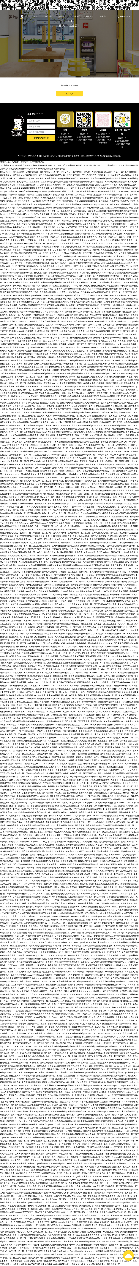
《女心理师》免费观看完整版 (43, 201)
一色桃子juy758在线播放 (55, 1030)
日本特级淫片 (107, 478)
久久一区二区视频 (89, 725)
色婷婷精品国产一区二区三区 (35, 217)
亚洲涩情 (60, 725)
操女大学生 (21, 868)
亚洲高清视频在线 (68, 861)
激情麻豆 (121, 679)
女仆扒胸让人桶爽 (8, 929)
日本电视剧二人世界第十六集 (42, 422)
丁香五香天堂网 (102, 393)
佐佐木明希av (17, 985)
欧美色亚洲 (55, 1147)
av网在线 (129, 403)
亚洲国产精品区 (62, 773)
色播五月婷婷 (49, 266)
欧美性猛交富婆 (103, 383)
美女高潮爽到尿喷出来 (106, 409)
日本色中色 (21, 582)
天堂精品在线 (56, 214)
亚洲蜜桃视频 (87, 871)
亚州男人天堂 (58, 468)
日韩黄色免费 (130, 1059)
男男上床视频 (89, 445)
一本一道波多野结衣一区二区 (47, 708)
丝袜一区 (132, 387)
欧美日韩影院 (64, 1141)
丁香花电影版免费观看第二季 (73, 247)
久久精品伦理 (19, 517)
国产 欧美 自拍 (68, 575)
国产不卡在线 (103, 725)
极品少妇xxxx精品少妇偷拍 (36, 1011)
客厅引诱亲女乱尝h (89, 666)
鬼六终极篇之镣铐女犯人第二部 (14, 630)
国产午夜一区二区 (73, 530)
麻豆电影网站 (6, 175)
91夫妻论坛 (69, 432)
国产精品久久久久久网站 (27, 994)
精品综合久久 (46, 1245)
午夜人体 (4, 1170)
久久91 (119, 500)
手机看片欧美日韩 (84, 1076)
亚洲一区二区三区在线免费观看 (55, 686)
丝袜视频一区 (70, 910)
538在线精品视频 (65, 1154)
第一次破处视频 (27, 637)
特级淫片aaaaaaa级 (31, 1255)
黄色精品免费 (96, 491)
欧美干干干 (115, 595)
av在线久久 (34, 1063)
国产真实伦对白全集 (71, 848)
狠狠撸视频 (33, 1004)
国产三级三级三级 (62, 279)
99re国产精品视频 (90, 335)
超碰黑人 (79, 757)
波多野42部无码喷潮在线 (118, 536)
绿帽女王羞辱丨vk (37, 1203)
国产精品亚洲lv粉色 (44, 279)
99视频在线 (19, 747)
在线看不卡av (104, 188)
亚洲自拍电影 (97, 721)
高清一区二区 (110, 380)
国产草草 (82, 712)
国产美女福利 (125, 289)
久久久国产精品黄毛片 (96, 1264)
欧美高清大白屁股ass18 (27, 955)
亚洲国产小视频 (119, 998)
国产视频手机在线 (99, 536)
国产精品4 (128, 790)
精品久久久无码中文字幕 (104, 871)
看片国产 (56, 481)
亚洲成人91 (66, 803)
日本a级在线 (27, 409)
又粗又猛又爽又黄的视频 (78, 539)
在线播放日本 (83, 351)
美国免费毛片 (61, 1206)
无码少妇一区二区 (41, 253)
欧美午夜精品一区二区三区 (36, 764)
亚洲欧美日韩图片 (99, 1092)
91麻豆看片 (81, 575)
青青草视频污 (33, 903)
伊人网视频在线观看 (9, 400)
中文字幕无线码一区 (112, 855)
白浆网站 (55, 370)
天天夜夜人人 (58, 387)
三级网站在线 (85, 738)
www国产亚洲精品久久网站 (49, 185)
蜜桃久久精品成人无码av (27, 308)
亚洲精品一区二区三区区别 (105, 624)
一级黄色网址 (47, 608)
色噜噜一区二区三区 (67, 471)
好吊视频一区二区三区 (84, 364)
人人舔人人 (50, 653)
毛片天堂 (131, 582)
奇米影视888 (74, 292)
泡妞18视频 (89, 565)
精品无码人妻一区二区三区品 (108, 361)
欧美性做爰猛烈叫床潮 (65, 494)
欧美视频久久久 (33, 387)
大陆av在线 (13, 204)
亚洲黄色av (110, 822)
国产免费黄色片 (119, 598)
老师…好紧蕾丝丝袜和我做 (48, 247)
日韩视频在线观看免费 (125, 910)
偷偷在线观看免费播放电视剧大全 (45, 806)
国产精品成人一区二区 (26, 328)
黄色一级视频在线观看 (87, 471)
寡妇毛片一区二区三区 (108, 237)
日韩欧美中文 (104, 175)
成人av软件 (56, 497)
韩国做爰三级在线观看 (26, 185)
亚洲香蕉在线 (126, 741)
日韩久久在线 (81, 939)
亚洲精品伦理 (28, 465)
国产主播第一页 (120, 256)
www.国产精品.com (15, 838)
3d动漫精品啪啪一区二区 (115, 634)
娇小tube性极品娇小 (124, 871)
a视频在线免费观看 (113, 1154)
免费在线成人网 (117, 299)
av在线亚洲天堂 (101, 321)
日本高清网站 (64, 400)
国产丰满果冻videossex (44, 393)
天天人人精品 (117, 1157)
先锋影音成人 (17, 361)
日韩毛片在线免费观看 (57, 396)
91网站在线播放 (69, 959)
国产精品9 (123, 416)
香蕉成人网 (18, 673)
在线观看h (130, 491)
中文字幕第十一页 (124, 744)
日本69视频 (75, 448)
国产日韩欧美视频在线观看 (105, 530)
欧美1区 (88, 276)
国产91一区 (105, 1183)
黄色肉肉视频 (130, 383)
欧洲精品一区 (131, 588)
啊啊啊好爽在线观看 (26, 1177)
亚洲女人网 (5, 354)
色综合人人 (36, 614)
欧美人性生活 (79, 429)
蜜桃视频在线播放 (35, 383)
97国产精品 (12, 725)
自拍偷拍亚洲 (44, 1111)
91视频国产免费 (58, 812)
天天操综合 (69, 387)
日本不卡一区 (110, 500)
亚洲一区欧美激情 (53, 536)
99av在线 (68, 1131)
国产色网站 (57, 474)
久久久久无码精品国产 (123, 263)
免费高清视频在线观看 (68, 747)
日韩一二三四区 (82, 435)
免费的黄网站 (48, 874)
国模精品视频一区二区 (59, 448)
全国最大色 (14, 637)
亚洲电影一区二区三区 (37, 1024)
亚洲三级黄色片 (74, 295)
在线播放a (78, 1160)
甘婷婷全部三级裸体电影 (93, 419)
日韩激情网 (94, 461)
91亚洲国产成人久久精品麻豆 (85, 403)
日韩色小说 (66, 1167)
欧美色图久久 (86, 799)
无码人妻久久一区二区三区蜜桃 (83, 819)
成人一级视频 (63, 790)
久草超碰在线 (35, 686)
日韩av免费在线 (54, 1095)
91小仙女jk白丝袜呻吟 (54, 312)
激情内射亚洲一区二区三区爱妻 (84, 621)
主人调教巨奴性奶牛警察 (121, 1216)
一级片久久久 (9, 1173)
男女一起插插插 (105, 773)
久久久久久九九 (11, 474)
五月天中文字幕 (45, 588)
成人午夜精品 (74, 640)
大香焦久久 (120, 621)
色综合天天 (29, 364)
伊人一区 (67, 946)
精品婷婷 (38, 520)
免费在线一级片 (86, 812)
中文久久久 (93, 1196)
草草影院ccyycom (51, 383)
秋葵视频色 (115, 240)
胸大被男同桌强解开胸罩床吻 (85, 439)
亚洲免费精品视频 (33, 1089)
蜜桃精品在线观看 (128, 201)
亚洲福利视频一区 (74, 718)
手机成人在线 (37, 439)
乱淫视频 (4, 910)
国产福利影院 (125, 458)
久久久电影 (97, 1050)
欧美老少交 (98, 500)
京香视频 (19, 471)
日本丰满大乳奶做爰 (88, 481)
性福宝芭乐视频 (14, 224)
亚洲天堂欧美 (76, 198)
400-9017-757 (123, 16)
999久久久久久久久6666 (85, 240)
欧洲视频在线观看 (55, 877)
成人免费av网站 (60, 533)
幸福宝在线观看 (37, 1216)
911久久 (109, 643)
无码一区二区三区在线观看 (46, 302)
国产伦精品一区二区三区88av (70, 445)
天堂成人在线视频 (53, 673)
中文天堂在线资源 (106, 295)
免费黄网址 (31, 338)
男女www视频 (75, 634)
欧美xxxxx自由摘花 (103, 308)
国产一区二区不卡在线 (75, 195)
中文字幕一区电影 (28, 247)
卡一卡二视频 (13, 728)
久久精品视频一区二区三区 (48, 237)
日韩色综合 (27, 949)
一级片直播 (25, 575)
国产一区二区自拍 (26, 1242)
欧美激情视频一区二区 (49, 799)
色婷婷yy (7, 539)
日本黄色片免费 (87, 1102)
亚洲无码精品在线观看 (91, 338)
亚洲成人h (19, 530)
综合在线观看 (31, 601)
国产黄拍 (28, 1017)
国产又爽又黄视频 (88, 465)
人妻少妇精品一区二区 (74, 276)
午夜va (58, 221)
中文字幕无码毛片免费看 (10, 611)
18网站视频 (12, 201)
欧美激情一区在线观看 (98, 741)
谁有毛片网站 (40, 864)
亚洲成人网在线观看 (52, 230)
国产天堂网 (131, 390)
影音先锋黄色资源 (93, 387)
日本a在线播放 (47, 260)
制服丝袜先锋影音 (58, 751)
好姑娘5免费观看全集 (62, 884)
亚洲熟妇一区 (84, 214)
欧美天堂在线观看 (112, 842)
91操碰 (103, 211)
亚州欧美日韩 (113, 890)
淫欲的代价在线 (63, 585)
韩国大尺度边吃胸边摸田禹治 (73, 1147)
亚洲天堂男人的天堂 (86, 744)
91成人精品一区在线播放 (43, 539)
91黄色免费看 (26, 825)
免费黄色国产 (99, 936)
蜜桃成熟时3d (108, 351)
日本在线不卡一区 (53, 234)
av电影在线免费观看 (52, 1046)
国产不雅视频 (127, 361)
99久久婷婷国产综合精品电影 (12, 721)
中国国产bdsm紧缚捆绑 (86, 728)
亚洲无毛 (64, 172)
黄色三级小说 (117, 565)
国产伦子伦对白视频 (83, 266)
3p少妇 (125, 777)
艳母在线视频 (6, 250)
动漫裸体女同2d (32, 510)
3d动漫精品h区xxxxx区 (55, 1001)
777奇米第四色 (13, 445)
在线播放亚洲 (46, 282)
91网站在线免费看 (44, 442)
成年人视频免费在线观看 (72, 1033)
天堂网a (6, 217)
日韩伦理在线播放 (87, 409)
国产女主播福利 (16, 455)
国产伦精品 (77, 946)
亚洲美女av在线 (57, 647)
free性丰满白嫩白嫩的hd (119, 848)
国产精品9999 (110, 432)
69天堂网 (67, 484)
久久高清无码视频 (67, 383)
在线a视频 (59, 305)
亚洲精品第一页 (89, 946)
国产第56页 (91, 578)
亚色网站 (79, 357)
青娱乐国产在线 (50, 1261)
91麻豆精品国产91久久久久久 (12, 338)
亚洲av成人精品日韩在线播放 (70, 569)
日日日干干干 (127, 240)
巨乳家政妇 (8, 1225)
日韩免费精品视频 (101, 793)
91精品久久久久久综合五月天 (113, 513)
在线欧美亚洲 (87, 923)
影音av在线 (70, 1001)
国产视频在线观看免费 (127, 559)
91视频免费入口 (116, 552)
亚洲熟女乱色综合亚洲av (111, 1108)
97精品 (76, 409)
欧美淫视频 (114, 1001)
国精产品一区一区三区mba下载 (52, 923)
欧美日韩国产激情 (42, 702)
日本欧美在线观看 (129, 715)
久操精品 (86, 1092)
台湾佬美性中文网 (101, 806)
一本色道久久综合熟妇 (24, 380)
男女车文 (129, 471)
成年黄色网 (34, 435)
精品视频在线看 (131, 364)
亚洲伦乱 (49, 364)
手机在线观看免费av (21, 494)
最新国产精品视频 (120, 481)
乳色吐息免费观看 (17, 585)
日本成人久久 (101, 507)
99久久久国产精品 (39, 741)
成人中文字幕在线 (28, 556)
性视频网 (36, 913)
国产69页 (7, 783)
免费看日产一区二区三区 (102, 243)
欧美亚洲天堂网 (113, 1219)
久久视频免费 (87, 806)
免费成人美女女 (101, 1102)
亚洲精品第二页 (67, 370)
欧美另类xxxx (123, 191)
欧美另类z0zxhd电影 (81, 536)
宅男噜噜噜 (78, 565)
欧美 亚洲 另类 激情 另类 (53, 679)
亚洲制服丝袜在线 (74, 224)
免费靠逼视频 (97, 380)
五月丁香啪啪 (121, 295)
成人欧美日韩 (37, 907)
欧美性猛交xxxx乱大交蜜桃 (24, 1151)
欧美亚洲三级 (62, 1024)
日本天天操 (67, 536)
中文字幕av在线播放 (30, 403)
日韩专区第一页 (16, 426)
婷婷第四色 (85, 178)
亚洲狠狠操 (21, 799)
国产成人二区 (89, 660)
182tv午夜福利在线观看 (109, 1053)
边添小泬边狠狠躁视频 (107, 640)
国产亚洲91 (69, 1014)
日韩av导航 (82, 1196)
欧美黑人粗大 (7, 663)
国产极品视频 (118, 773)
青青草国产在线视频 (73, 208)
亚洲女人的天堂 (99, 975)
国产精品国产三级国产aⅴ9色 (89, 777)
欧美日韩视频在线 (116, 484)
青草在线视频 (55, 491)
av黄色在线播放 (46, 994)
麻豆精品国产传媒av (65, 825)
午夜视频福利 (97, 887)
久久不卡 (63, 308)
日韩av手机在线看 (91, 569)
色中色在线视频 (54, 695)
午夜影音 (128, 731)
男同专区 (46, 569)
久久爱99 (96, 682)
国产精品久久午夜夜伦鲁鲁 (81, 1193)
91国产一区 (66, 491)
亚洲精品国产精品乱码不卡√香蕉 (51, 530)
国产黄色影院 (24, 1128)
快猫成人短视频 (124, 468)
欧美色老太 (114, 741)
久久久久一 (23, 396)
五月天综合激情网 (47, 292)
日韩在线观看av (80, 211)
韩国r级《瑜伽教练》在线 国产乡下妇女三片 (111, 266)
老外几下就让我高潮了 (26, 1167)
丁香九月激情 (39, 536)
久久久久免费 (66, 429)
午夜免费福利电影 (70, 731)
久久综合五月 (87, 955)
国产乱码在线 (30, 429)
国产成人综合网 (47, 1063)
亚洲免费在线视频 (52, 367)
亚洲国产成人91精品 (69, 1050)
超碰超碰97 (37, 295)
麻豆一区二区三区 (111, 1144)
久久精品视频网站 (65, 913)
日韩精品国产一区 (17, 699)
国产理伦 (68, 968)
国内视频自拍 (117, 578)
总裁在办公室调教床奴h (97, 416)
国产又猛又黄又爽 (10, 292)
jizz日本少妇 (14, 237)
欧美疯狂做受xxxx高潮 (59, 217)
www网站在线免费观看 (65, 325)
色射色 (80, 377)
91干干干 (104, 569)
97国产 (120, 435)
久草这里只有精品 (103, 429)
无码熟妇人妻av (88, 182)
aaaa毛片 (100, 455)
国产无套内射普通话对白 (113, 494)
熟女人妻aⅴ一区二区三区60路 (30, 390)
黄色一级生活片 (103, 578)
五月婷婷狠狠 (27, 273)
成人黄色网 (6, 617)
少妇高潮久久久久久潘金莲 (37, 1147)
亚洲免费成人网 (23, 439)
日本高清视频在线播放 (59, 819)
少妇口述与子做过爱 (45, 1098)
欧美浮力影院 (43, 328)
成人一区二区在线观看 (117, 497)
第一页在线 (90, 933)
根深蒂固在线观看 (95, 1079)
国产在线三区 (103, 204)
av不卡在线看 (15, 757)
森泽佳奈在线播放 (120, 1118)
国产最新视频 (98, 617)
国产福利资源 (73, 260)
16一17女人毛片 (103, 240)
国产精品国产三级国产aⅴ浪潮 (91, 582)
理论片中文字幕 (53, 900)
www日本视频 (75, 172)
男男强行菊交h (125, 237)
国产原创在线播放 (114, 666)
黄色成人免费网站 (116, 1020)
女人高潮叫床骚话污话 (119, 198)
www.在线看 (130, 962)
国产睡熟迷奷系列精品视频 (97, 699)
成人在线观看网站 (118, 1229)
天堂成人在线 (98, 354)
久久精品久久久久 (48, 198)
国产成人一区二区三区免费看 (77, 721)
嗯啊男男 (104, 1245)
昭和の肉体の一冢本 (56, 240)
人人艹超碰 (90, 1167)
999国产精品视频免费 (28, 191)
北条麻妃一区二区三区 (51, 575)
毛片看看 (79, 760)
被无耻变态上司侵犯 (37, 396)
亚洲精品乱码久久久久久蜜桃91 (24, 942)
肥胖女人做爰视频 (11, 256)
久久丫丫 (127, 783)
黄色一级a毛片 (106, 461)
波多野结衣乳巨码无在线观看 (81, 1046)
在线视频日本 (6, 348)
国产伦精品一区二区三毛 (76, 416)
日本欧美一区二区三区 (83, 253)
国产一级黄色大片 (104, 933)
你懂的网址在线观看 (58, 578)
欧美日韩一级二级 (43, 812)
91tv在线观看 (45, 468)
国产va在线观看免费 (128, 907)
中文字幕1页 (31, 517)
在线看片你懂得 (73, 204)
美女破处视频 (76, 650)
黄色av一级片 (81, 325)
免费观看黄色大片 (33, 936)
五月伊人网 (133, 182)
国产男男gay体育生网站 (83, 458)
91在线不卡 (8, 1020)
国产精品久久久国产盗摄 (93, 634)
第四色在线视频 (75, 676)
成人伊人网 (122, 442)
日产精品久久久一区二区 (122, 1138)
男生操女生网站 (104, 1209)
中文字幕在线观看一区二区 (12, 468)
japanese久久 (76, 400)
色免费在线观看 (59, 1069)
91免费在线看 (37, 351)
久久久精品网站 (86, 731)
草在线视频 (77, 1092)
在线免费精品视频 (34, 783)
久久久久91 (99, 377)
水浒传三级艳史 (75, 1066)
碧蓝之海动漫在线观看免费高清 (85, 256)
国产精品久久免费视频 (22, 175)
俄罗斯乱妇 (123, 640)
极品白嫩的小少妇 (25, 214)
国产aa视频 (122, 523)
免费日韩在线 (21, 1102)
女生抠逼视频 (56, 188)
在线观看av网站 (47, 182)
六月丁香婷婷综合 (72, 468)
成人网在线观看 (90, 669)
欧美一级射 (123, 1089)
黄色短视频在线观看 (9, 221)
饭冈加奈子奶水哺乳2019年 (44, 825)
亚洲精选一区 (109, 325)
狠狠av (89, 299)
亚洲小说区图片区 (89, 942)
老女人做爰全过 (127, 721)
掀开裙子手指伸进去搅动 (23, 302)
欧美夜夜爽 (68, 1160)
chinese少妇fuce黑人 (64, 809)
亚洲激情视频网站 (51, 621)
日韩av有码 (107, 195)
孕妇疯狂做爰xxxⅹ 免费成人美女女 (96, 452)
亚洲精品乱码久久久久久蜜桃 (80, 842)
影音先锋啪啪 (55, 273)
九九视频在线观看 (122, 478)
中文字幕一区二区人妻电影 (41, 243)
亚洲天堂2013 (104, 877)
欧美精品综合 (133, 718)
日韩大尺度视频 (85, 926)
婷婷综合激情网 (19, 783)
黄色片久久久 (55, 253)
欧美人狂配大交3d (29, 660)
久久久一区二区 (70, 188)
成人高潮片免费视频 (58, 344)
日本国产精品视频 (101, 299)
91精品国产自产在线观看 (34, 985)
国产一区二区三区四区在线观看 (37, 546)
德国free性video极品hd (75, 699)
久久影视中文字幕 (8, 559)
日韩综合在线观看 (45, 1180)
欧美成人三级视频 (61, 994)
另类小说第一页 (103, 715)
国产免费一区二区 (11, 819)
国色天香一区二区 (51, 380)
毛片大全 (30, 1232)
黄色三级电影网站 (100, 484)
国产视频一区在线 (97, 1124)
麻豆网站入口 (30, 530)
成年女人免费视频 (47, 809)
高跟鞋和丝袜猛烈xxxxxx (94, 608)
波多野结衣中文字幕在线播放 (67, 962)
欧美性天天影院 (128, 842)
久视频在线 (129, 243)
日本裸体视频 (36, 1085)
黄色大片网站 (89, 1164)
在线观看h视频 (69, 1121)
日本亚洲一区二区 (110, 292)
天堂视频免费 (24, 201)
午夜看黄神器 (78, 881)
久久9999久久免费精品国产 (112, 406)
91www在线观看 (36, 871)
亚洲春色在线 (63, 198)
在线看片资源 (114, 396)
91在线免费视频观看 (39, 344)
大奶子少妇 (77, 669)
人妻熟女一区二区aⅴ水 (42, 533)
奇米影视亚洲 (22, 1173)
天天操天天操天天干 (65, 435)
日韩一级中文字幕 (121, 195)
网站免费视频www (35, 786)
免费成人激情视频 (42, 214)
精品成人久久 (41, 504)
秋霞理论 (100, 182)
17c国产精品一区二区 (118, 770)
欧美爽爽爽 (60, 851)
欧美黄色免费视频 (26, 812)
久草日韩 (102, 273)
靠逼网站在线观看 (78, 1053)
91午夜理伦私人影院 (53, 178)
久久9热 (58, 422)
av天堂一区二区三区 (83, 1014)
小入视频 (114, 185)
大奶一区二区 (24, 1141)
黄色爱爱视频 (44, 188)
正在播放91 (100, 1046)
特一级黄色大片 (101, 702)
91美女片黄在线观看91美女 (18, 351)
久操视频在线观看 (112, 377)
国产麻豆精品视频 (122, 400)
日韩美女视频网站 (80, 406)
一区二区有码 (83, 929)
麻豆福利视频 (97, 234)
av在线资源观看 (14, 660)
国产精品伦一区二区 (54, 315)
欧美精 (89, 591)
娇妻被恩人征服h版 (80, 1173)
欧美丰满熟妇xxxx (26, 393)
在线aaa (67, 1219)
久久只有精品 (39, 962)
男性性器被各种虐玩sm (128, 604)
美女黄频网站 (32, 799)
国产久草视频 (79, 299)
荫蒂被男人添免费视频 (64, 289)
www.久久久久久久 (83, 243)
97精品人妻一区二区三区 (16, 211)
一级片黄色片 (15, 793)
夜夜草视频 (5, 985)
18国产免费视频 (118, 429)
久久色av (61, 227)
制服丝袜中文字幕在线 (31, 793)
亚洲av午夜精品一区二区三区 (67, 627)
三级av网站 (103, 1056)
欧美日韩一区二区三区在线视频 (80, 890)
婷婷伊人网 (88, 377)
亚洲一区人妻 (130, 1151)
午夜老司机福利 (14, 851)
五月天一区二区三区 (81, 491)
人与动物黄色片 (112, 182)
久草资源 (13, 214)
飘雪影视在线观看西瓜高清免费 (124, 217)
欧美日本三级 (86, 250)
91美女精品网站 (30, 263)
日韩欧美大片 (39, 269)
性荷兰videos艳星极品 (95, 822)
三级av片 (130, 1092)
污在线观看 (127, 312)
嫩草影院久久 (13, 481)
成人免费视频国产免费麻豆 (111, 1059)
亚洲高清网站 (130, 1030)
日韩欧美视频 (30, 1261)
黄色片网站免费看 (77, 1072)
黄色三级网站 (109, 214)
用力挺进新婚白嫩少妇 (48, 471)
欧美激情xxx (36, 575)
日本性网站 (130, 1121)
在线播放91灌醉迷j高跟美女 (28, 608)
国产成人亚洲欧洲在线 (70, 806)
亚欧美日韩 (58, 208)
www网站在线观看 (94, 195)
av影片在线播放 (73, 923)
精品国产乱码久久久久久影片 (58, 374)
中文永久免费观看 (30, 780)
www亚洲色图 (89, 279)
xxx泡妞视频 (128, 435)
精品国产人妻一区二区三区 (44, 981)
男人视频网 (5, 578)
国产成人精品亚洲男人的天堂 (111, 335)
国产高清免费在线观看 (108, 868)
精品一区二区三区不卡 (19, 335)
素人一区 (90, 429)
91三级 (106, 783)
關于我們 (49, 16)
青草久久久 (36, 1160)
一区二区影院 (119, 461)
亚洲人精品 (109, 448)
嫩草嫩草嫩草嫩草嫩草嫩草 (60, 565)
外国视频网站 (81, 1095)
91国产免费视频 (59, 757)
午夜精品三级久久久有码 (36, 770)
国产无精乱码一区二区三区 (127, 351)
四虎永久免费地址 (108, 679)
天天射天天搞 (17, 263)
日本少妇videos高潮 (118, 725)
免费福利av (85, 962)
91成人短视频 (99, 614)
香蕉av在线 (76, 422)
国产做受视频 (48, 221)
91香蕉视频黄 (77, 523)
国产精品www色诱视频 (84, 321)
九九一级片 (106, 1007)
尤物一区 (90, 601)
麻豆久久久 (36, 777)
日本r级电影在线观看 (77, 1206)
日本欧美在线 (31, 172)
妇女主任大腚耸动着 (81, 653)
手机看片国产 (11, 341)
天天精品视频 (50, 227)
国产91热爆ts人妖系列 (59, 328)
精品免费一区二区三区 (109, 907)
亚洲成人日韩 (111, 523)
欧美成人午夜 (46, 250)
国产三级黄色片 (131, 764)
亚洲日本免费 (52, 559)
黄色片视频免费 (86, 595)
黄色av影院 (128, 1033)
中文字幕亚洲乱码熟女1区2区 (111, 403)
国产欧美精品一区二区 (108, 695)
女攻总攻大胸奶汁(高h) (88, 188)
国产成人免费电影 (69, 695)
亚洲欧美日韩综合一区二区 (120, 321)
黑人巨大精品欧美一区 (52, 712)
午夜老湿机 (88, 786)
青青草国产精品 (36, 335)
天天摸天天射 (54, 341)
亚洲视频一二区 (117, 699)
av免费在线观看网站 (19, 435)
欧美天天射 (111, 936)
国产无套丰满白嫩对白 (104, 981)
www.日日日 (97, 426)
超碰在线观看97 (131, 608)
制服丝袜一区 (117, 276)
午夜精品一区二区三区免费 (25, 513)
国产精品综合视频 (39, 299)
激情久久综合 (68, 269)
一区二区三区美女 (31, 458)
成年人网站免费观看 (69, 887)
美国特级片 (12, 276)
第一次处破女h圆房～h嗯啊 (106, 686)
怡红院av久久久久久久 (102, 250)
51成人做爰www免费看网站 (110, 835)
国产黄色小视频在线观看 (21, 354)
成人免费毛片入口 (129, 507)
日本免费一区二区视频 (64, 361)
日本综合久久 (60, 260)
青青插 (89, 1219)
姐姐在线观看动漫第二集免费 (61, 357)
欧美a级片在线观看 (44, 224)
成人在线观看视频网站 (38, 565)
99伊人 (62, 1017)
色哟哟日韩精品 (69, 377)
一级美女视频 (24, 965)
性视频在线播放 (68, 230)
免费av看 (7, 299)
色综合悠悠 (70, 348)
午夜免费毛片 (119, 390)
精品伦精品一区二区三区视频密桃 (104, 227)
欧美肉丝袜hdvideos (76, 393)
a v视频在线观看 (58, 419)
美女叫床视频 (81, 289)
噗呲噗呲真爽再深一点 (17, 357)
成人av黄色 (119, 243)
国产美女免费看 (34, 874)
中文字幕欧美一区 (122, 448)
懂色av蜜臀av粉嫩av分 (41, 757)
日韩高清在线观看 (43, 484)
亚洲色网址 (47, 500)
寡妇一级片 (114, 1024)
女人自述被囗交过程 (42, 1017)
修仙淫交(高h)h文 (60, 998)
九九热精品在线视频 (95, 432)
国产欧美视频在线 (53, 269)
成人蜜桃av (132, 539)
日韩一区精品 (130, 1203)
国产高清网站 (73, 250)
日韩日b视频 (54, 318)
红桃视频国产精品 (32, 198)
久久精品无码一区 (90, 295)
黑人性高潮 (66, 481)
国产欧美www (104, 224)
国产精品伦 (43, 357)
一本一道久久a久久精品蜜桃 (73, 185)
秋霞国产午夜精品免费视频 (43, 305)
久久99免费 (111, 939)
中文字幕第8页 (97, 1111)
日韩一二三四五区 (42, 526)
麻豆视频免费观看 (89, 1229)
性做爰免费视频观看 (81, 374)
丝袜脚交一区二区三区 (32, 1157)
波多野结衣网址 (126, 991)
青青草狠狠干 (115, 702)
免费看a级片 (125, 474)
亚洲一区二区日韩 (114, 331)
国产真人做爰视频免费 (48, 308)
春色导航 (108, 234)
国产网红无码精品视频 (66, 682)
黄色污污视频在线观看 (81, 426)
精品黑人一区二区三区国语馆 (35, 887)
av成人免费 (76, 588)
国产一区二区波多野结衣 (19, 325)
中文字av (47, 452)
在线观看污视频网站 (23, 621)
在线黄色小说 (45, 1004)
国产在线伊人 (75, 686)
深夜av (126, 968)
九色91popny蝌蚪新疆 (55, 416)
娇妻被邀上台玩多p (40, 751)
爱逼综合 (121, 1072)
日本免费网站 (90, 549)
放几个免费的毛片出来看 (87, 1128)
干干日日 (50, 361)
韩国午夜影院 (101, 1121)
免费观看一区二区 (21, 348)
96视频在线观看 (20, 666)
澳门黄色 (104, 848)
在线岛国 (73, 455)
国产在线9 (112, 1134)
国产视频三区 (112, 315)
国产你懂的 (113, 689)
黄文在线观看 (40, 695)
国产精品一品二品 (59, 526)
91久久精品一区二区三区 (86, 282)
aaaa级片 (94, 916)
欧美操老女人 (61, 539)
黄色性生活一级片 (99, 348)
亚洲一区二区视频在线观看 (44, 175)
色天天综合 (77, 803)
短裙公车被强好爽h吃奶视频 (85, 341)
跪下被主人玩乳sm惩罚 (32, 679)
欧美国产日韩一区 (37, 478)
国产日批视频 (60, 224)
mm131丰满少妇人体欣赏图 (29, 1056)
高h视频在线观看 (108, 191)
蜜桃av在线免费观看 (70, 273)
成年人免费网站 (83, 348)
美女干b (28, 747)
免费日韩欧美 (79, 972)
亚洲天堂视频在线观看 (52, 413)
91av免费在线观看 (98, 374)
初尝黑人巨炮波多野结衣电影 (60, 299)
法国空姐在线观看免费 (114, 208)
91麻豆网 (47, 705)
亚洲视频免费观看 (40, 318)
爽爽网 (100, 448)
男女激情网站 (30, 279)
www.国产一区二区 (62, 608)
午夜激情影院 (98, 988)
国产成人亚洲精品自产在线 (17, 871)
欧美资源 (119, 364)
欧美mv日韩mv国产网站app (48, 1167)
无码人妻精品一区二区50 (25, 1098)
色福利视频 (109, 845)
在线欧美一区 (126, 348)
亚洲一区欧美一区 (112, 647)
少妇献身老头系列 (60, 640)
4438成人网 (66, 669)
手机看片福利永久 (17, 634)
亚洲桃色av (19, 1089)
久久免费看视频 (125, 695)
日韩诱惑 (113, 341)
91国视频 (99, 562)
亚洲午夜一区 (92, 920)
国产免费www (54, 211)
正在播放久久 (44, 455)
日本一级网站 (52, 611)
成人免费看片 (11, 1056)
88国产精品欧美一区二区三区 (91, 747)
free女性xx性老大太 (28, 256)
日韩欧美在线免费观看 (103, 1076)
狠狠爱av (123, 182)
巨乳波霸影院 (78, 543)
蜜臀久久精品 (92, 1225)
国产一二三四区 (95, 325)
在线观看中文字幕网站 (114, 354)
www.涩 (102, 666)
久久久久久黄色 (20, 289)
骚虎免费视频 (30, 442)
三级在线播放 (106, 256)
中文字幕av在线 (51, 634)
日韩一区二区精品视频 (70, 338)
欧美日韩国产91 (18, 1115)
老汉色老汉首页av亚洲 (51, 972)
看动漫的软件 (24, 400)
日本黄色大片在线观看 (48, 591)
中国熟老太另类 (26, 204)
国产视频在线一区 (72, 312)
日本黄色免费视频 (130, 1108)
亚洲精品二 (14, 926)
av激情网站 (126, 595)
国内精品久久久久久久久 (123, 308)
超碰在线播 (118, 250)
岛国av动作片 (99, 253)
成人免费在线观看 (8, 182)
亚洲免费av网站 (124, 1063)
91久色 (10, 621)
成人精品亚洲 (35, 803)
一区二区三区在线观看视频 (122, 1248)
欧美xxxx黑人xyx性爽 (98, 1238)
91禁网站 (43, 1225)
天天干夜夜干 (129, 230)
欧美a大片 (79, 549)
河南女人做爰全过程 (32, 595)
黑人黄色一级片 (61, 991)
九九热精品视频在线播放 (65, 637)
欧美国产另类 (70, 1040)
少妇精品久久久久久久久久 (64, 351)
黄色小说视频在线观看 (43, 208)
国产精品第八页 (95, 344)
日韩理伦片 (124, 286)
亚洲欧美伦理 (19, 744)
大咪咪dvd (68, 783)
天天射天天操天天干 (120, 663)
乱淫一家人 (14, 432)
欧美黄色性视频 (61, 1186)
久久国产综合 (66, 458)
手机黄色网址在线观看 (57, 504)
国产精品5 (112, 556)
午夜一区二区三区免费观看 (43, 406)
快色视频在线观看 (91, 1059)
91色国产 (95, 1108)
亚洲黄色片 (45, 903)
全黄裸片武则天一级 (87, 455)
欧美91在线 (54, 764)
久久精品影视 (72, 812)
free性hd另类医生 (28, 734)
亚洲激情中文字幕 (41, 354)
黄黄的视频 (59, 660)
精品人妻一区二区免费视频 (68, 175)
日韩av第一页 (39, 234)
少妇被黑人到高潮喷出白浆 (93, 588)
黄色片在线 (134, 1242)
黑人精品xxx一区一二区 (94, 630)
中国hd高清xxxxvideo (110, 338)
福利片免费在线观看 (101, 276)
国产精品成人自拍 (55, 1225)
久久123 (27, 881)
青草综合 (65, 767)
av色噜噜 (57, 377)
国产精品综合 (23, 230)
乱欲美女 (92, 230)
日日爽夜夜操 (11, 526)
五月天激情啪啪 (37, 178)
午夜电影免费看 (112, 630)
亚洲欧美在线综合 (35, 656)
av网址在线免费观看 (34, 585)
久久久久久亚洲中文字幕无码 (23, 240)
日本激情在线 (24, 305)
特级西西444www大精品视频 (27, 523)
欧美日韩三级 (111, 455)
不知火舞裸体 (103, 851)
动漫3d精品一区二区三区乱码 (104, 738)
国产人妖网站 (6, 510)
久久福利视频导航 (26, 526)
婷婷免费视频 (67, 497)
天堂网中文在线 (32, 468)
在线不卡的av (61, 393)
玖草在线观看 (96, 855)
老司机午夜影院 (102, 198)
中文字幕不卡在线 (21, 250)
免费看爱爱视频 (22, 282)
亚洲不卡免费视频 (53, 731)
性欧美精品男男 (39, 949)
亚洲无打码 (30, 1069)
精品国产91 (43, 1124)
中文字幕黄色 (15, 949)
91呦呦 (73, 767)
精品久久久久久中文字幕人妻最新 (59, 1242)
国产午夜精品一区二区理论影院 (110, 471)
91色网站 (71, 760)
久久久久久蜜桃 (38, 507)
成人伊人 (107, 676)
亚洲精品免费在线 (78, 790)
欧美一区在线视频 (94, 247)
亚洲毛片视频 (44, 920)
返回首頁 (69, 94)
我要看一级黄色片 (44, 884)
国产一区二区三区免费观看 (54, 890)
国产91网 (7, 344)
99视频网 (67, 422)
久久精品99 (69, 647)
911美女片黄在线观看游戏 (123, 705)
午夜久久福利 (55, 1124)
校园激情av (26, 653)
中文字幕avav (96, 783)
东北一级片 (42, 666)
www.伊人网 (54, 172)
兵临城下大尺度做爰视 (41, 370)
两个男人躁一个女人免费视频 (32, 900)
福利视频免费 (57, 1014)
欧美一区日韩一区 (88, 448)
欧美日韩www (43, 338)
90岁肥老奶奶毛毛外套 (75, 965)
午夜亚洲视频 (36, 230)
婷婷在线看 (14, 247)
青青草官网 (82, 390)
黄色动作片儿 (36, 266)
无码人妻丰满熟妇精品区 (124, 318)
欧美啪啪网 (105, 1248)
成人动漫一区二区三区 (52, 1056)
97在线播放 (54, 1020)
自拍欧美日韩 (126, 439)
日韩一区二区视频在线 (28, 321)
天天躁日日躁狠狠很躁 (48, 601)
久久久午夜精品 (108, 910)
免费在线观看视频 (97, 539)
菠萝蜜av (11, 484)
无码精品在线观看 (17, 601)
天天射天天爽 (6, 718)
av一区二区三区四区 (116, 1095)
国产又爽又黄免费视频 (30, 260)
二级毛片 (55, 263)
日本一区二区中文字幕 (40, 842)
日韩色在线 (71, 1017)
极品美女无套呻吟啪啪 (61, 523)
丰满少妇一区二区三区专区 (28, 182)
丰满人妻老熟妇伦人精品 (108, 221)
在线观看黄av (74, 907)
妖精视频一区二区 (122, 487)
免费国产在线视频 (31, 1199)
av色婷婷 (37, 204)
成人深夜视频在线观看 (43, 409)
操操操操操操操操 (21, 188)
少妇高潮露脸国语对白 (22, 539)
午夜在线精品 (123, 949)
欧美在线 (130, 429)
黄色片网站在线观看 (52, 562)
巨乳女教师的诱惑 (89, 978)
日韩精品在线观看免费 (90, 513)
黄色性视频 (89, 985)
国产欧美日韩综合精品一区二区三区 (42, 582)
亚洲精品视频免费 (124, 409)
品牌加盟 (76, 16)
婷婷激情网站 (23, 243)
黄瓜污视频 (43, 1164)
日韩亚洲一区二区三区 (17, 643)
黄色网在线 (38, 227)
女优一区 (70, 240)
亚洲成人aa (67, 286)
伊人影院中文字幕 (42, 331)
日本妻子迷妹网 (7, 530)
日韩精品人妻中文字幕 (105, 364)
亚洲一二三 (42, 341)
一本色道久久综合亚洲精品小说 (30, 367)
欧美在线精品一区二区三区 (111, 422)
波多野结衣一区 (112, 458)
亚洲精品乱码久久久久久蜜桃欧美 (28, 663)
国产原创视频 (73, 526)
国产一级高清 (120, 946)
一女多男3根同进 (54, 946)
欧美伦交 (9, 318)
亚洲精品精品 (84, 887)
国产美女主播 (51, 933)
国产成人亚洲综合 (28, 237)
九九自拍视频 (62, 1027)
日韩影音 (60, 201)
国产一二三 (31, 988)
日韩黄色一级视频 (46, 660)
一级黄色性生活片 (55, 465)
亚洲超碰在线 (9, 647)
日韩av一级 (58, 754)
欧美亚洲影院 (61, 871)
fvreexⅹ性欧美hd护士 (20, 1063)
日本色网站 (70, 679)
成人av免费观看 (23, 991)
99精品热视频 (113, 286)
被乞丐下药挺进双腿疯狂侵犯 (123, 1147)
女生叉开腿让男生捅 (121, 452)
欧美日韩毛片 (120, 627)
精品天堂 (130, 712)
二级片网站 (49, 289)
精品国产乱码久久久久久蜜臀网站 (74, 864)
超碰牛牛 (11, 1011)
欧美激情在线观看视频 (75, 845)
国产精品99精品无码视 (119, 393)
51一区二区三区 (126, 292)
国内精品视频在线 (105, 549)
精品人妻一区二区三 (44, 1232)
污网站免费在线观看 (36, 374)
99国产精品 (45, 1040)
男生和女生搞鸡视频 (54, 816)
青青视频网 (133, 1258)
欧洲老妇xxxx (92, 868)
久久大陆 (4, 390)
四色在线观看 (35, 897)
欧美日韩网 (107, 390)
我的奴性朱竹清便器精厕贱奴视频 (69, 874)
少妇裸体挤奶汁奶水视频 (93, 208)
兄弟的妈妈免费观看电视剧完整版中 (118, 302)
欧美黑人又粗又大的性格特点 (118, 1190)
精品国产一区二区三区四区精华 (20, 731)
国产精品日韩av (22, 832)
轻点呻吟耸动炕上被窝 (93, 302)
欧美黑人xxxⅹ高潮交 (97, 546)
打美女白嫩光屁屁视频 (13, 546)
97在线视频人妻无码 (88, 273)
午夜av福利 (20, 387)
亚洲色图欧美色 (25, 552)
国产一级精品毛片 (71, 465)
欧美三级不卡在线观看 (109, 439)
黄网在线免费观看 (89, 640)
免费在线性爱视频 (38, 728)
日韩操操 (84, 292)
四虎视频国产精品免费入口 (121, 204)
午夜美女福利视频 (101, 595)
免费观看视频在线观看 (115, 1124)
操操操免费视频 (130, 344)
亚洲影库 (85, 468)
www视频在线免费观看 (21, 640)
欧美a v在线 (18, 198)
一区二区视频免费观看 (64, 243)
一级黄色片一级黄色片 (51, 617)
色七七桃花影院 (41, 273)
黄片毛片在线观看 (50, 572)
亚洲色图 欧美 (24, 725)
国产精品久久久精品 (100, 533)
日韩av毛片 (71, 929)
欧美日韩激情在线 (24, 234)
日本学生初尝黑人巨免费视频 (72, 656)
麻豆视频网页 (67, 211)
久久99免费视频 (92, 1212)
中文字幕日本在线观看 (95, 331)
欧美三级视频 (75, 452)
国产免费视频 (113, 348)
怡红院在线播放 (38, 325)
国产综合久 (32, 357)
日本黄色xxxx (20, 1033)
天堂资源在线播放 (33, 1050)
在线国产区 (44, 578)
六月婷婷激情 (90, 552)
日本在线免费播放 (98, 1105)
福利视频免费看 (27, 452)
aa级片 (108, 1138)
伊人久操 (26, 413)
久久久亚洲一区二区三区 (79, 1089)
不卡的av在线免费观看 (112, 777)
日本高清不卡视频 (110, 1050)
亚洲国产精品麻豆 (51, 520)
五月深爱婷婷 (103, 357)
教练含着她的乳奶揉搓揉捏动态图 (82, 396)
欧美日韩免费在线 (100, 260)
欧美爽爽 (131, 1007)
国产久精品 (25, 907)
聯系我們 (103, 16)
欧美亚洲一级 (60, 295)
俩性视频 (113, 1170)
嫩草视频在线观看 (111, 426)
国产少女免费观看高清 (24, 669)
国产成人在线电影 (101, 650)
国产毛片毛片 (68, 549)
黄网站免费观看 (125, 887)
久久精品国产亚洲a (84, 1222)
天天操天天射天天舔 (21, 406)
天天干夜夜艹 (99, 812)
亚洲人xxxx (124, 829)
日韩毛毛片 (9, 507)
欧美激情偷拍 (104, 282)
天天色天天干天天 (11, 1046)
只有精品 (39, 380)
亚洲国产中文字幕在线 (45, 689)
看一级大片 (86, 975)
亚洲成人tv (47, 195)
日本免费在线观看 (109, 604)
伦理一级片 (67, 221)
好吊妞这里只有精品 (100, 201)
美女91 (27, 617)
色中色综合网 (125, 374)
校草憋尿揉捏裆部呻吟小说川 (115, 572)
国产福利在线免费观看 (122, 751)
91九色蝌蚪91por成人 (128, 185)
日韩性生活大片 (113, 474)
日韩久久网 (95, 1157)
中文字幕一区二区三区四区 (42, 487)
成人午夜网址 (35, 647)
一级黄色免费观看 (110, 985)
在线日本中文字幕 (130, 175)
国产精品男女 (112, 289)
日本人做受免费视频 (61, 442)
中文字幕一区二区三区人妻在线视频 (55, 426)
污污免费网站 (119, 1180)
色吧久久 (37, 569)
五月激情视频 (122, 994)
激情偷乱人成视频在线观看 (120, 279)
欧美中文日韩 (38, 653)
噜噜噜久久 (23, 565)
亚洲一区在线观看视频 (117, 178)
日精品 (97, 263)
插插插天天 (106, 799)
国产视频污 (91, 185)
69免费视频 (53, 965)
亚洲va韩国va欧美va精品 (120, 1222)
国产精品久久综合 (11, 533)
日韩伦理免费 (132, 325)
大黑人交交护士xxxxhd (113, 1004)
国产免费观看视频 (125, 673)
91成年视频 (115, 656)
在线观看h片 (81, 230)
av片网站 (20, 448)
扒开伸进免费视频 (70, 413)
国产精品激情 (19, 172)
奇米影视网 (27, 253)
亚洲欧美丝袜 (7, 178)
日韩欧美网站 (85, 413)
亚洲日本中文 (30, 884)
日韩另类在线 (108, 796)
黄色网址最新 (19, 959)
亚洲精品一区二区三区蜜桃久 (29, 692)
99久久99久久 (113, 374)
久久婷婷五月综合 (67, 591)
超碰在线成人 (50, 552)
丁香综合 (13, 390)
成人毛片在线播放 (129, 172)
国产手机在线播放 (9, 374)
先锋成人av (39, 364)
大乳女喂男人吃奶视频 (47, 256)
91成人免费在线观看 (71, 955)
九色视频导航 (36, 543)
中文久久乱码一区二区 (46, 682)
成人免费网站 (73, 916)
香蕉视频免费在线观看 (29, 292)
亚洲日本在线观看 (129, 396)
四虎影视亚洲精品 (130, 1040)
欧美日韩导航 (88, 686)
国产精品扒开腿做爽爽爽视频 (77, 201)
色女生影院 (104, 864)
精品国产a (96, 413)
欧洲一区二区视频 (55, 1076)
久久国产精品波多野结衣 (21, 269)
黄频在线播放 (88, 198)
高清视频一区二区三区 (126, 1164)
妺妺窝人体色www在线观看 (36, 448)
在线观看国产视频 (9, 230)
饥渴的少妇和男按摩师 (86, 383)
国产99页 (90, 790)
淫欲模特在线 (64, 611)
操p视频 (63, 263)
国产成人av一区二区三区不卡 (89, 637)
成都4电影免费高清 (90, 422)
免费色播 (125, 650)
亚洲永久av (63, 634)
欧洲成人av (5, 1115)
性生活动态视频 (82, 855)
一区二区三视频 (102, 903)
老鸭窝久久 (18, 1144)
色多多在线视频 (25, 877)
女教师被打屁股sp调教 (38, 1229)
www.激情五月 (128, 702)
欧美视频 (90, 712)
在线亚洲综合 (90, 357)
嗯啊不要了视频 (84, 682)
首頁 (35, 16)
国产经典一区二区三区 (107, 669)
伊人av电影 (17, 286)
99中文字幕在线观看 (85, 1121)
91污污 (18, 588)
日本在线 (48, 439)
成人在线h (56, 595)
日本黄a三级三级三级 (63, 409)
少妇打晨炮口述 (78, 933)
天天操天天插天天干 (95, 1138)
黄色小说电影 (55, 669)
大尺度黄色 (123, 253)
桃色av (3, 458)
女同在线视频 (9, 448)
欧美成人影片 (95, 1242)
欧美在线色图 (87, 624)
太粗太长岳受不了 (45, 377)
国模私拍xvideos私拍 (20, 803)
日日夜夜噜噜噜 (128, 1102)
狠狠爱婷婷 (22, 374)
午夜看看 (96, 799)
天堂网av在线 (112, 253)
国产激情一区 (23, 1027)
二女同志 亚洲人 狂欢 (27, 341)
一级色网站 (43, 172)
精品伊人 (28, 705)
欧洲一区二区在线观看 (10, 260)
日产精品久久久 (68, 673)
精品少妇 (73, 461)
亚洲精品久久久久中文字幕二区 (72, 559)
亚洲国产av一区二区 (101, 217)
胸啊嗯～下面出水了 (106, 819)
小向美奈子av (116, 175)
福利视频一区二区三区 (55, 348)
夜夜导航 (37, 221)
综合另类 (7, 1017)
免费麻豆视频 (84, 380)
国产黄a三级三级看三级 (34, 673)
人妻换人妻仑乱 (90, 224)
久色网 (39, 1261)
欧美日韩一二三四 (62, 1063)
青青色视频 (48, 910)
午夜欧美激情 (51, 630)
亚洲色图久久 (38, 312)
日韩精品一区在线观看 (96, 575)
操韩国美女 (51, 598)
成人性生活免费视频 (9, 562)
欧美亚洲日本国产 (103, 1203)
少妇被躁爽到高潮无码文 (34, 361)
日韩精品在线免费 (106, 621)
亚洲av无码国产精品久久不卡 (61, 191)
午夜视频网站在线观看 (111, 312)
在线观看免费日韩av (9, 552)
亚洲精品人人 (15, 910)
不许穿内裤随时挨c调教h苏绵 (32, 598)
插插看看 (83, 1056)
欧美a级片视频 (29, 286)
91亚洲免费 (65, 520)
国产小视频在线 (34, 972)
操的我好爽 (55, 838)
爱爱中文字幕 (19, 549)
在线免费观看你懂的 (107, 1072)
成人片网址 (55, 338)
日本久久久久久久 (8, 367)
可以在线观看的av (37, 348)
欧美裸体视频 (37, 861)
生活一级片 (46, 777)
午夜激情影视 (54, 1229)
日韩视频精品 (131, 1180)
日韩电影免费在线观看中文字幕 (18, 848)
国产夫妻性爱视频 (51, 390)
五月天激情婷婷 (95, 318)
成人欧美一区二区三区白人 (88, 910)
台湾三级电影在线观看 (20, 604)
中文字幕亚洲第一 (59, 842)
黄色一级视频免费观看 (124, 884)
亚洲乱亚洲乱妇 (131, 734)
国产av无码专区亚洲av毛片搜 (111, 916)
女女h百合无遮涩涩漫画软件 (112, 816)
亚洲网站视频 (113, 211)
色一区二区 (47, 595)
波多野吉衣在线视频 (23, 536)
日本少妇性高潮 (73, 478)
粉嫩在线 (103, 1011)
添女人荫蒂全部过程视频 (117, 273)
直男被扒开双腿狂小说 (50, 403)
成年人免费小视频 (9, 1177)
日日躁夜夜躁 (74, 897)
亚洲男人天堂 (13, 900)
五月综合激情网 (7, 1118)
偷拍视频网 (129, 250)
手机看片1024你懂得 (21, 344)
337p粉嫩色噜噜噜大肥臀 (102, 962)
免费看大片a (92, 237)
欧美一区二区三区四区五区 (57, 650)
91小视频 (114, 224)
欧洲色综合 (34, 926)
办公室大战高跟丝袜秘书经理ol (44, 1072)
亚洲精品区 (118, 234)
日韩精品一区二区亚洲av (82, 936)
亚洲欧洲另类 (39, 559)
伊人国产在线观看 (84, 500)
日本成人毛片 (17, 442)
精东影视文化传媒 (95, 367)
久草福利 (13, 315)
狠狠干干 (122, 419)
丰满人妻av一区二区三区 (25, 377)
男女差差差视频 (129, 305)
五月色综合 (69, 315)
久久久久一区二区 (126, 624)
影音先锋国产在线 (8, 608)
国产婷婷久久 (26, 1066)
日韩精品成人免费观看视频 (35, 1219)
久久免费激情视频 (13, 465)
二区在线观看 (57, 783)
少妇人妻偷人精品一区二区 (15, 383)
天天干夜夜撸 (85, 1050)
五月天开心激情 (101, 786)
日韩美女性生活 (118, 712)
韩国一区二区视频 (34, 195)
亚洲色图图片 (91, 656)
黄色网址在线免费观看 (116, 539)
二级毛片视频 (117, 383)
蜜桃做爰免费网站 (121, 591)
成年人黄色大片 (25, 221)
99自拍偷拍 (57, 484)
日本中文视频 (6, 188)
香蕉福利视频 (59, 195)
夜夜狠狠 (39, 452)
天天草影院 (128, 565)
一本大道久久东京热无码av (20, 569)
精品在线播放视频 (61, 510)
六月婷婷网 (133, 256)
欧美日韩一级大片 (35, 289)
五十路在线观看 (40, 1066)
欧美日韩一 (18, 884)
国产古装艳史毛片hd (93, 913)
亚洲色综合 (79, 913)
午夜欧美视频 (9, 1232)
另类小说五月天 (61, 1232)
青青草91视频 (127, 377)
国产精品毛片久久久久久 (61, 832)
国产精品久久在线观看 (118, 526)
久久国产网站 (21, 903)
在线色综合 (120, 325)
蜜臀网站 (48, 351)
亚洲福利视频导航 (71, 178)
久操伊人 (31, 682)
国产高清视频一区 (47, 725)
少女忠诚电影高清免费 (124, 959)
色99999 (55, 1017)
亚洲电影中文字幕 (102, 565)
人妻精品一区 (86, 260)
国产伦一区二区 (41, 669)
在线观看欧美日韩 (8, 185)
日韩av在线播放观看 (38, 929)
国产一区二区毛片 (110, 413)
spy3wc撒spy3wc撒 (88, 204)
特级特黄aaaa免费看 (115, 1193)
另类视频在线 (18, 617)
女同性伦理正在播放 (54, 744)
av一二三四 (88, 400)
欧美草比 (45, 647)
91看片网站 (134, 526)
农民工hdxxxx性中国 (87, 851)
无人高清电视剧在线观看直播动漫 (57, 663)
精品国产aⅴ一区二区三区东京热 (110, 328)
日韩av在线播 (30, 1043)
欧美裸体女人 (96, 214)
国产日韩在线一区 (21, 178)
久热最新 (71, 1069)
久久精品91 (86, 848)
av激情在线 (63, 461)
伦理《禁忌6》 (24, 295)
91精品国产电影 (40, 877)
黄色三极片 (74, 598)
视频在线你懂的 (70, 214)
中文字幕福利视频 (103, 1167)
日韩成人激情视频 (70, 595)
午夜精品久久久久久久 (36, 721)
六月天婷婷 (128, 835)
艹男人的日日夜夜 (89, 175)
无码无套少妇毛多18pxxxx (81, 217)
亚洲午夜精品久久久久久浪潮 (73, 237)
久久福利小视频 (56, 354)
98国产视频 (124, 614)
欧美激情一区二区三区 (101, 305)
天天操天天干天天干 (74, 660)
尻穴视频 (121, 432)
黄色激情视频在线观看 (41, 640)
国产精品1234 (49, 585)
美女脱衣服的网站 (77, 328)
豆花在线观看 (40, 465)
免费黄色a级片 (76, 302)
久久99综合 (80, 387)
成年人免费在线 (28, 816)
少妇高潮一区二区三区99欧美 (105, 926)
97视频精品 (126, 647)
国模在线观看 (125, 832)
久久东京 (128, 1004)
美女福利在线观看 (17, 491)
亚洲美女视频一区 (83, 234)
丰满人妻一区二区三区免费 (110, 269)
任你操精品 (16, 413)
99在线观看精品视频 (38, 1235)
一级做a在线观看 (87, 598)
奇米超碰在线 (105, 517)
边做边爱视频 (24, 562)
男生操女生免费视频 (98, 1020)
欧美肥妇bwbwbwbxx (114, 1066)
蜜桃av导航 (34, 497)
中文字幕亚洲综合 (31, 426)
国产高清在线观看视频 (117, 546)
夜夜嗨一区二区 (79, 1219)
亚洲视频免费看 (96, 1144)
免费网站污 (55, 702)
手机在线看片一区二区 (71, 1229)
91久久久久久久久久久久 (120, 1014)
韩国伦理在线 (64, 933)
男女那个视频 (74, 770)
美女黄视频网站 (53, 822)
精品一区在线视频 (13, 760)
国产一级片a (45, 387)
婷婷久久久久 (104, 656)
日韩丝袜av (77, 1059)
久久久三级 (94, 435)
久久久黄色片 (62, 292)
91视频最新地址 (47, 604)
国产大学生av (16, 217)
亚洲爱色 (125, 975)
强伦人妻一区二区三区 (30, 445)
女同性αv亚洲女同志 (49, 1102)
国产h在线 (104, 829)
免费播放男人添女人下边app (64, 777)
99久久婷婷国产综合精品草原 (96, 1255)
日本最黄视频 (15, 409)
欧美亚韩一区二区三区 (19, 497)
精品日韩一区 (6, 172)
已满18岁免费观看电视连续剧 (87, 191)
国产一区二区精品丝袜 (81, 611)
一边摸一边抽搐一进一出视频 (67, 182)
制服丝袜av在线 (27, 520)
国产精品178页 (104, 705)
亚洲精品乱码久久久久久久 (76, 741)
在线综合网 (8, 513)
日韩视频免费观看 (62, 936)
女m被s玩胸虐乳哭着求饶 (123, 676)
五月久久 (15, 452)
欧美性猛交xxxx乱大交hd (81, 585)
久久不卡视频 (70, 754)
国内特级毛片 (101, 689)
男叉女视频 (58, 500)
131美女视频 (124, 315)
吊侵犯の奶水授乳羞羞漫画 (33, 933)
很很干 (61, 965)
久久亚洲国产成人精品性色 (26, 845)
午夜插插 (46, 783)
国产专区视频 (91, 881)
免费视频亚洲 (101, 556)
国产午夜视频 (87, 897)
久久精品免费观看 (24, 208)
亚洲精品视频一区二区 (62, 439)
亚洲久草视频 (9, 582)
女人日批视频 (42, 286)
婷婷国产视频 (115, 1102)
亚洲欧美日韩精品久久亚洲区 (85, 835)
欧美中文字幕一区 (98, 968)
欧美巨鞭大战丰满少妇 (70, 666)
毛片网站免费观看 (117, 660)
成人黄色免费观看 (98, 178)
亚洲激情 (33, 188)
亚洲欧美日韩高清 (37, 630)
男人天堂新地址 (45, 474)
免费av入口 (84, 572)
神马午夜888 (105, 663)
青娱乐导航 (25, 299)
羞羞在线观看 (23, 796)
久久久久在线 (63, 598)
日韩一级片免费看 (129, 247)
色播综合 (65, 318)
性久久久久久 (110, 1131)
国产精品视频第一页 (115, 588)
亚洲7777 (135, 1183)
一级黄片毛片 (44, 419)
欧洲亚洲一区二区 (115, 929)
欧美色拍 (51, 494)
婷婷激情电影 (44, 263)
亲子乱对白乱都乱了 (23, 318)
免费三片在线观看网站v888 (50, 780)
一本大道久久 (9, 799)
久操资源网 (107, 751)
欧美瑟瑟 (30, 331)
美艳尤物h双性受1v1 (61, 588)
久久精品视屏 (89, 507)
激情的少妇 (77, 221)
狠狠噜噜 (71, 757)
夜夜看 (98, 985)
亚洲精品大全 (77, 442)
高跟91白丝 (23, 478)
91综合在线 (67, 253)
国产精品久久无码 (89, 1209)
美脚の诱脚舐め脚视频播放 (112, 757)
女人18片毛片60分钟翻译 (120, 357)
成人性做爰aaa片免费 (57, 916)
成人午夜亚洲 (102, 1024)
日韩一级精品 (114, 786)
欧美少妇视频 (75, 1186)
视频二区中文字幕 (48, 435)
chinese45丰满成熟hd (85, 903)
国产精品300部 (82, 673)
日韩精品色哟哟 (20, 1014)
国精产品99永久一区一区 (19, 627)
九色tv (63, 367)
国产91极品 (60, 204)
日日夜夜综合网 (60, 250)
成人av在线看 (20, 1154)
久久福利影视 (19, 624)
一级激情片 (42, 240)
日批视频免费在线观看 (106, 1063)
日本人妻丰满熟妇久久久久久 (19, 227)
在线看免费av (17, 1219)
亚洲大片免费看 (76, 552)
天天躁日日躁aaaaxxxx (72, 507)
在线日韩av (78, 1131)
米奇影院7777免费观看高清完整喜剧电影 (101, 858)
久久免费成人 (53, 864)
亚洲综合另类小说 (81, 1151)
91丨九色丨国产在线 (64, 266)
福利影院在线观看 (8, 955)
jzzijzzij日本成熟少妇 (60, 455)
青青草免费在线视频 (55, 721)
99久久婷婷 (67, 972)
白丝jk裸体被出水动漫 (18, 686)
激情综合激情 (43, 556)
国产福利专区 (129, 331)
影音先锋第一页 (132, 370)
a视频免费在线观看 (19, 1229)
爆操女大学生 (88, 702)
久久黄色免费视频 (111, 721)
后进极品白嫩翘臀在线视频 (97, 510)
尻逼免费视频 (92, 1072)
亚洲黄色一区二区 (92, 757)
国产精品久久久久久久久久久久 (110, 370)
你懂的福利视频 (35, 712)
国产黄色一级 (96, 468)
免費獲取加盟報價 (41, 138)
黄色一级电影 (12, 894)
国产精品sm (82, 1180)
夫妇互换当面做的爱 (112, 247)
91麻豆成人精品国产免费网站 (45, 747)
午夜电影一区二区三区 (91, 312)
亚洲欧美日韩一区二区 (96, 497)
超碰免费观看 (68, 234)
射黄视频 (96, 848)
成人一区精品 (131, 335)
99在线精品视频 (30, 471)
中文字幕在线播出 (29, 588)
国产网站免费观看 (59, 546)
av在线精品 (115, 715)
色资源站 (102, 286)
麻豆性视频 (131, 260)
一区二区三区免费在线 (88, 1199)
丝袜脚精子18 (23, 1079)
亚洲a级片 (113, 416)
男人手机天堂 (70, 728)
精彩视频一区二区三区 (69, 1105)
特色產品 (63, 16)
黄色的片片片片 (98, 643)
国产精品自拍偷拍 (81, 968)
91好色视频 (60, 1085)
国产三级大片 (103, 185)
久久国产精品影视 (68, 390)
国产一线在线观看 (31, 1040)
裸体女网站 (130, 699)
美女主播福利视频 (39, 965)
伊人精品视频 (102, 279)
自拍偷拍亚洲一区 (50, 1059)
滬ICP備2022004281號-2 (91, 156)
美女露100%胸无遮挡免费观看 (98, 965)
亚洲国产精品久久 (103, 998)
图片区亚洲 (37, 910)
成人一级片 (22, 786)
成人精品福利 (77, 279)
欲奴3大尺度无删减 (56, 858)
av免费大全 (124, 955)
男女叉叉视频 (72, 751)
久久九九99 (96, 520)
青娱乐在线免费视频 (34, 634)
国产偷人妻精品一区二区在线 (111, 543)
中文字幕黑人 (117, 790)
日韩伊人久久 (106, 263)
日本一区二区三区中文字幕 (121, 894)
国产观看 (55, 331)
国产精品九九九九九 (69, 380)
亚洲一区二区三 (94, 390)
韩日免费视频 (122, 214)
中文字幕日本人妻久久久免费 (72, 331)
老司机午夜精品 (51, 400)
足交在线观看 (48, 936)
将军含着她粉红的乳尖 (94, 1131)
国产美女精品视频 (72, 725)
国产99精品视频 (65, 256)
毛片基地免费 (54, 1183)
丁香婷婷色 (91, 328)
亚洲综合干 (89, 556)
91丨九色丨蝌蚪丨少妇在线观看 (31, 315)
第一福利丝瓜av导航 (51, 543)
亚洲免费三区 (132, 627)
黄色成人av (103, 341)
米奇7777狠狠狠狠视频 (49, 458)
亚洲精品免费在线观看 (43, 975)
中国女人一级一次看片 (10, 273)
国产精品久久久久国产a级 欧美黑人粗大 (115, 1196)
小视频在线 (40, 731)
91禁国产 (41, 1037)
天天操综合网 (112, 614)
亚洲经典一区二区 (49, 445)
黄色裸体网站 (31, 920)
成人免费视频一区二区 (16, 461)
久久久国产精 (17, 364)
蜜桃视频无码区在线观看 (64, 282)
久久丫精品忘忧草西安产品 (77, 227)
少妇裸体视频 (62, 552)
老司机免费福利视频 (20, 578)
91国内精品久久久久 (28, 474)
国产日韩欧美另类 (98, 1173)
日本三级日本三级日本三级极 (122, 533)
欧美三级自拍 (6, 933)
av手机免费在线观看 (126, 939)
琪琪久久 (50, 325)
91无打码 (131, 689)
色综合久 (127, 1167)
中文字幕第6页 (11, 191)
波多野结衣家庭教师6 (56, 760)
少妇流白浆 (132, 981)
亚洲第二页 (89, 308)
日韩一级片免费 (18, 920)
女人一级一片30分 (126, 738)
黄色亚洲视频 (94, 406)
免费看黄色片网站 (55, 728)
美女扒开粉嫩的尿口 (72, 1011)
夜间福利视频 (92, 705)
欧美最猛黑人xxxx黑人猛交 (108, 728)
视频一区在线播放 (88, 1170)
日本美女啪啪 (13, 1190)
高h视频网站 (100, 1027)
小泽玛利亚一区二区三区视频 (23, 754)
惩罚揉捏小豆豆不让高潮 (90, 751)
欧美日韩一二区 (30, 455)
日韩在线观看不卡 (92, 760)
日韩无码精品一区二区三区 (70, 335)
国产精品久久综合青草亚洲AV (117, 562)
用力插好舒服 (112, 1046)
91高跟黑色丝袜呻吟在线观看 (109, 230)
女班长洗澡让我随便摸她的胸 (38, 699)
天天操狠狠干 (26, 1248)
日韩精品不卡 (111, 419)
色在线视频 (132, 178)
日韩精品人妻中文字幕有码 (55, 624)
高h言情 (14, 396)
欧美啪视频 (34, 250)
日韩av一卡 (94, 864)
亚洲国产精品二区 (8, 328)
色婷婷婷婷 (69, 354)
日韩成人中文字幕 (62, 487)
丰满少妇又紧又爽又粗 (106, 767)
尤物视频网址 (15, 816)
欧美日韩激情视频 (117, 260)
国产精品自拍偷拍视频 (37, 211)
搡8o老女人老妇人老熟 (77, 367)
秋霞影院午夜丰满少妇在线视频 (118, 1251)
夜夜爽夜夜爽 (7, 1245)
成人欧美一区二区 (112, 172)
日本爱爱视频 (22, 647)
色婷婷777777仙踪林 (96, 289)
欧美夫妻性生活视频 (123, 504)
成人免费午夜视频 (83, 647)
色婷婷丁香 (115, 201)
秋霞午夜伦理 (85, 988)
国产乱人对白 (75, 981)
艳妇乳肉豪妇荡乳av (37, 946)
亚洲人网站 (108, 318)
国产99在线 (43, 191)
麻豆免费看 (65, 621)
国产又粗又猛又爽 (129, 952)
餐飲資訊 (90, 16)
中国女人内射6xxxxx (18, 656)
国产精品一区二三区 (52, 1033)
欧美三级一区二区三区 (55, 478)
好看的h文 (90, 393)
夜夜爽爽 (41, 416)
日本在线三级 (55, 286)
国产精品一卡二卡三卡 (128, 227)
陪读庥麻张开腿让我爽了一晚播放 (121, 1082)
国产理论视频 (129, 500)
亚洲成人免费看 (105, 881)
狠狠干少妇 (125, 630)
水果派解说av (121, 981)
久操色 (75, 481)
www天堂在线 (98, 611)
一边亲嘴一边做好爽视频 (92, 172)
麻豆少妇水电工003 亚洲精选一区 (79, 952)
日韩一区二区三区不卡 (126, 803)
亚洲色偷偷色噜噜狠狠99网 (109, 692)
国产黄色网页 (93, 829)
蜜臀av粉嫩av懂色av (104, 1160)
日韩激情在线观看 (33, 959)
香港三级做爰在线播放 (78, 546)
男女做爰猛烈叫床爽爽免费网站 (66, 975)
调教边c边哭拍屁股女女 (100, 780)
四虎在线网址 (65, 1102)
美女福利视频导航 (103, 790)
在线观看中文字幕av (75, 556)
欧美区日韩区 (6, 864)
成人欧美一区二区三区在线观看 (124, 282)
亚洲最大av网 (11, 1128)
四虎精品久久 (37, 400)
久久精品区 (37, 621)
